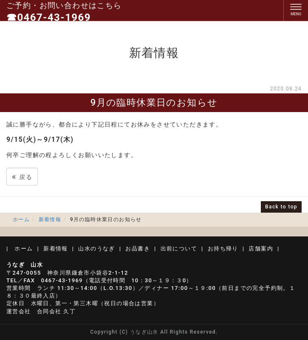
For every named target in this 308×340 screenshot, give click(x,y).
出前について (179, 248)
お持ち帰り (223, 248)
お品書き (137, 248)
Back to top (281, 207)
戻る (22, 176)
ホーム (21, 219)
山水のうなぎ (96, 248)
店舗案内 (261, 248)
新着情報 (50, 219)
